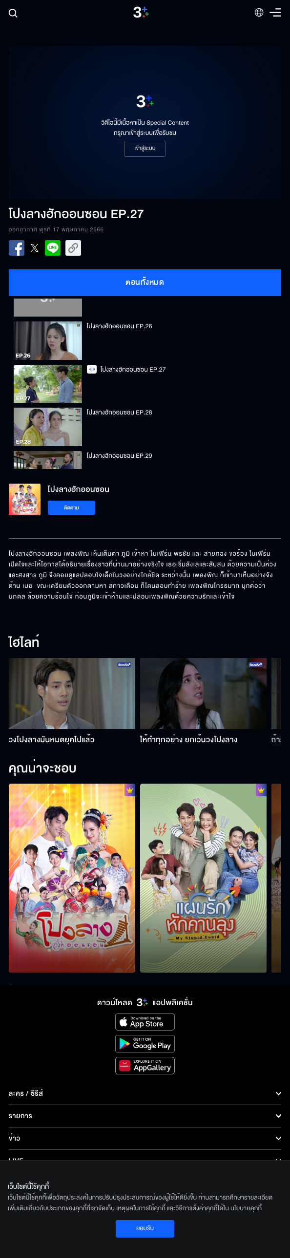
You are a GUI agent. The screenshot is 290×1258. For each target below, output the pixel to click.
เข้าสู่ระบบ (144, 148)
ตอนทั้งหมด (144, 282)
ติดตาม (71, 508)
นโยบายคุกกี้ (246, 1208)
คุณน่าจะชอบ (43, 769)
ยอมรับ (145, 1228)
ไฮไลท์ (24, 643)
